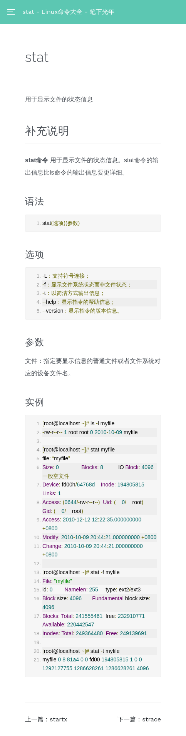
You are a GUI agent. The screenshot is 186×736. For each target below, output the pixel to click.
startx (58, 719)
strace (151, 719)
